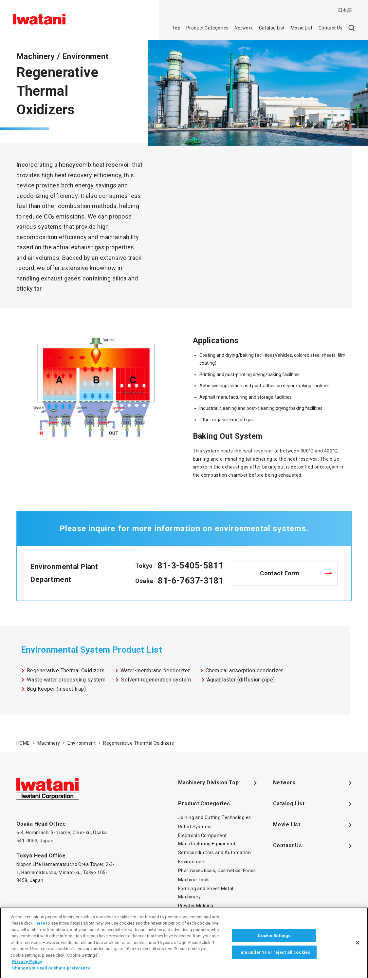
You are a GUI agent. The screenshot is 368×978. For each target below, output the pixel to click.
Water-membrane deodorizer (155, 670)
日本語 (345, 10)
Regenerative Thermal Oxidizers (66, 670)
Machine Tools (194, 879)
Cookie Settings (274, 943)
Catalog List (272, 27)
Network (244, 27)
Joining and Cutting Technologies (214, 817)
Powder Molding (195, 905)
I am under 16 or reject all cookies (274, 959)
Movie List (302, 27)
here (40, 931)
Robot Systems (195, 826)
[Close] (357, 950)
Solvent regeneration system (156, 680)
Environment (192, 861)
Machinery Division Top (208, 782)
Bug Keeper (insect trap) (56, 689)
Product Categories (207, 27)
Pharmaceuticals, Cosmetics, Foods (217, 870)
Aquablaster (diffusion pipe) (241, 680)
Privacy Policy (27, 969)
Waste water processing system (66, 680)
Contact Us (330, 27)
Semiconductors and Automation (214, 852)
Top (176, 27)
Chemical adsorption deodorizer (244, 670)
